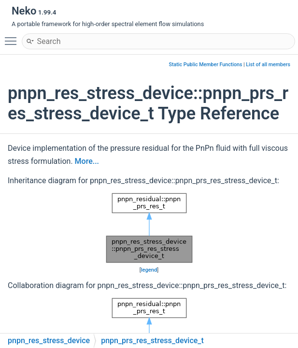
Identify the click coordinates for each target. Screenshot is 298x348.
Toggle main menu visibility (13, 37)
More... (87, 161)
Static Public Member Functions (205, 64)
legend (149, 270)
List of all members (268, 64)
